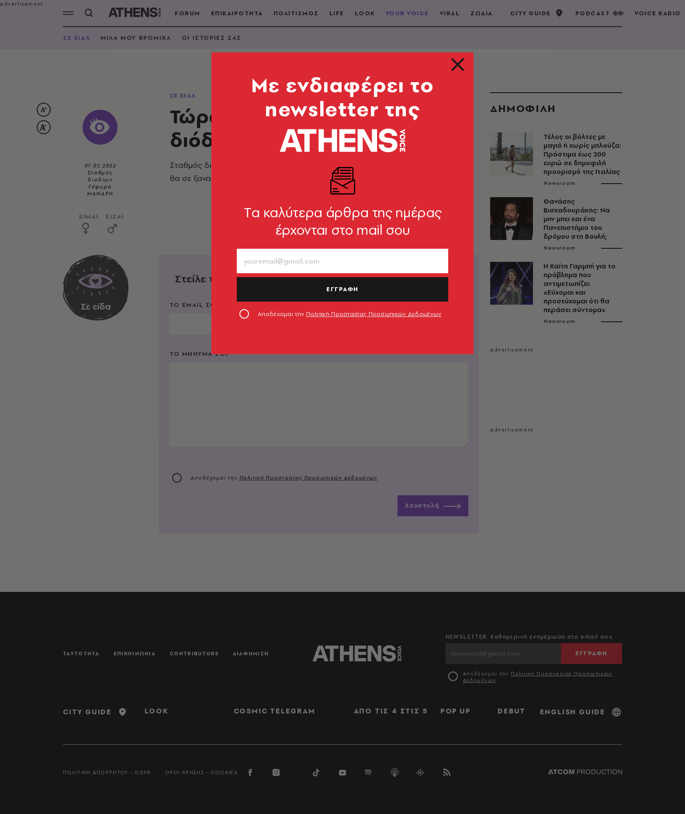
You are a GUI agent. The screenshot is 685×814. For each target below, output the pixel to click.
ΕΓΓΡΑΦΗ (342, 289)
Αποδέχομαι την (350, 313)
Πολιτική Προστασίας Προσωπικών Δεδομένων (374, 314)
